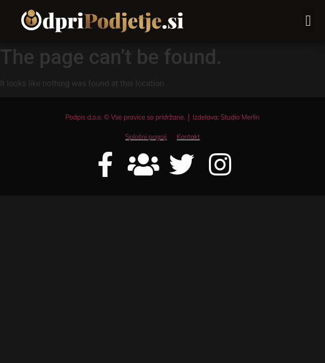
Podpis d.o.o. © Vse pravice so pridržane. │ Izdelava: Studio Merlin (162, 117)
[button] (308, 21)
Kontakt (188, 137)
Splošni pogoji (146, 137)
